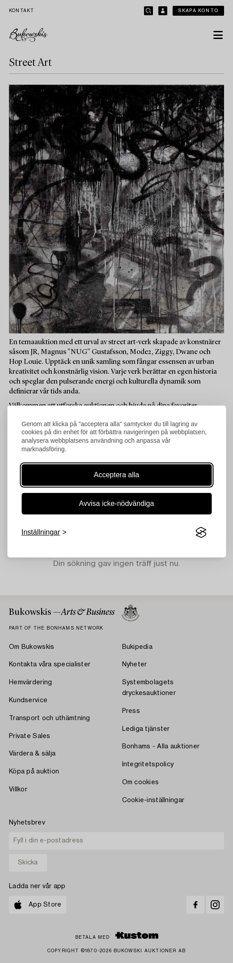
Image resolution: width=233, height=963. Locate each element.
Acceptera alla (116, 475)
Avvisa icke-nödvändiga (116, 503)
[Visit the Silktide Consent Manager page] (201, 532)
